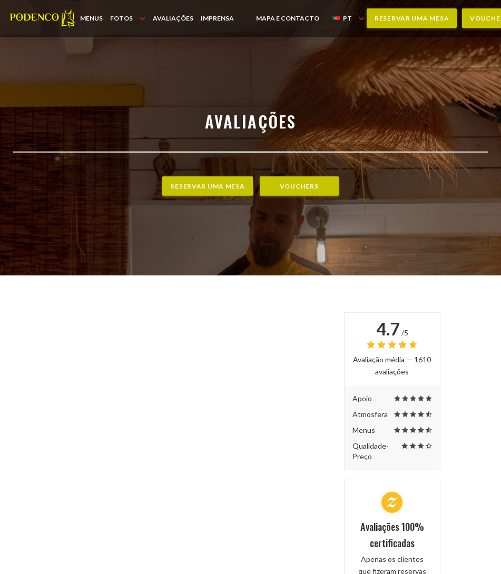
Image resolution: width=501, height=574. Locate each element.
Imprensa (217, 18)
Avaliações (173, 18)
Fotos (127, 18)
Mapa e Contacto (287, 18)
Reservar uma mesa (412, 18)
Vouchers (299, 186)
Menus (91, 18)
